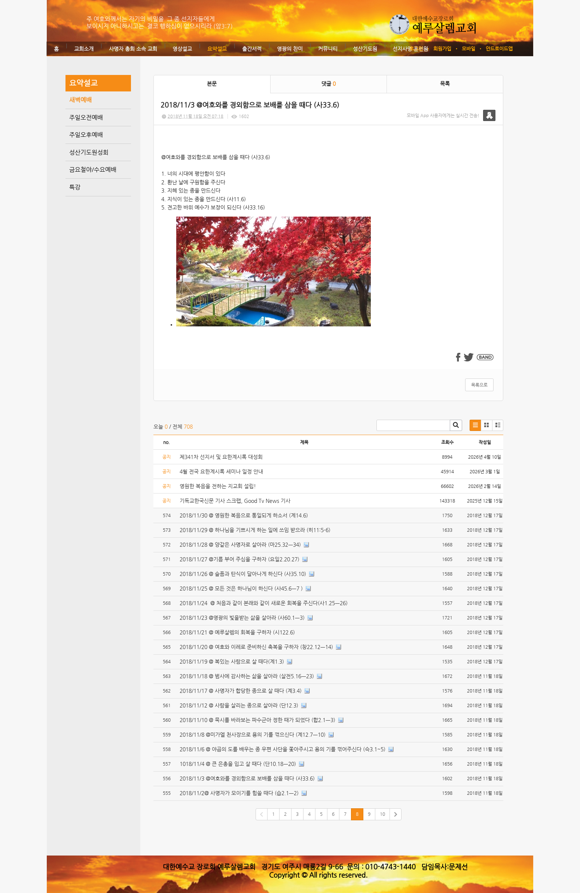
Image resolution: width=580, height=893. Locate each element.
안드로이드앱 (499, 48)
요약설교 (217, 49)
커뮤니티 (328, 49)
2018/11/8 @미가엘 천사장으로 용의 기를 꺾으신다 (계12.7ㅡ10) (253, 734)
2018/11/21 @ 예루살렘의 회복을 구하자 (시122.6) (237, 632)
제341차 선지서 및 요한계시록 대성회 (221, 457)
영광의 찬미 (290, 49)
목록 (445, 84)
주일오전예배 (86, 117)
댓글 (328, 84)
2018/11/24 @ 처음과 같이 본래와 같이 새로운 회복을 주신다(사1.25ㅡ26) (264, 603)
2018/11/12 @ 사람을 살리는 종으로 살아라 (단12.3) (239, 705)
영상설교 (182, 49)
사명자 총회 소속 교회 (133, 49)
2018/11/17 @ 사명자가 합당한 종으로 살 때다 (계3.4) (241, 691)
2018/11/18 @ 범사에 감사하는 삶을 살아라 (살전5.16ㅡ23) (247, 676)
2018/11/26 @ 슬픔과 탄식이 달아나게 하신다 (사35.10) (243, 574)
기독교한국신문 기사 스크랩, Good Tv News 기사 (235, 501)
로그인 (416, 48)
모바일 (468, 48)
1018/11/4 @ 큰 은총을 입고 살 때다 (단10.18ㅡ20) (238, 764)
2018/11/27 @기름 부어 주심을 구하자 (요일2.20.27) (239, 559)
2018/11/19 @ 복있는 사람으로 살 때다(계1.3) (232, 661)
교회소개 (84, 49)
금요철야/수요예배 (92, 169)
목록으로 (479, 384)
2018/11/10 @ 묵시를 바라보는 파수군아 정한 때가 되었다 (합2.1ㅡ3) (257, 720)
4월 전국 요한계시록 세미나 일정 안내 (221, 471)
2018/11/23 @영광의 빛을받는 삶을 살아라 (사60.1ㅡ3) (242, 618)
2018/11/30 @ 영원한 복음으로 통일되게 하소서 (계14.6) (244, 515)
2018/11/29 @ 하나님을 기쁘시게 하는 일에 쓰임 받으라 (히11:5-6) (255, 530)
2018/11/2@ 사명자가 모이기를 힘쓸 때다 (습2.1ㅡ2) (239, 793)
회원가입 (442, 48)
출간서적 (252, 49)
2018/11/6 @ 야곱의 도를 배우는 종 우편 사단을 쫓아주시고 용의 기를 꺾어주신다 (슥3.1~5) (282, 749)
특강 (74, 187)
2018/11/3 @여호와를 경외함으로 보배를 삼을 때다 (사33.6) (247, 778)
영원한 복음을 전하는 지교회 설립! (218, 486)
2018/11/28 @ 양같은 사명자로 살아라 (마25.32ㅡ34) (240, 544)
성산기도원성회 (89, 152)
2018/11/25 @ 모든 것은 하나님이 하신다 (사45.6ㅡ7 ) (241, 588)
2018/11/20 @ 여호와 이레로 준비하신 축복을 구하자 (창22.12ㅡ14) (256, 647)
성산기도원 (365, 49)
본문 (212, 84)
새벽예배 (80, 99)
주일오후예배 (86, 134)
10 (382, 814)
